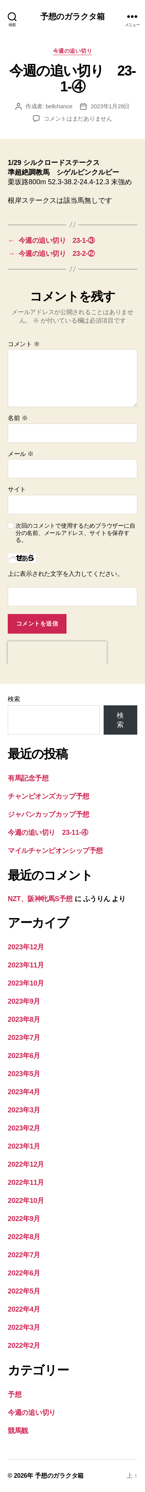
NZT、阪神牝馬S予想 (40, 899)
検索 (14, 699)
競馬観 (18, 1431)
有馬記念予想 (28, 778)
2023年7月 (24, 1037)
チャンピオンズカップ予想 (48, 796)
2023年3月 (24, 1110)
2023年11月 (26, 965)
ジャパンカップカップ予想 (48, 814)
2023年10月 (26, 983)
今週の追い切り (72, 51)
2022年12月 (26, 1164)
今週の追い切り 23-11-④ (48, 832)
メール (21, 454)
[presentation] (57, 652)
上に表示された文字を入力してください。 (65, 573)
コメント (24, 344)
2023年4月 (24, 1092)
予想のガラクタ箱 (72, 16)
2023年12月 (26, 947)
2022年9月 (24, 1219)
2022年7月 (24, 1255)
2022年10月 (26, 1200)
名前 (17, 418)
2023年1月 (24, 1146)
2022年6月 (24, 1273)
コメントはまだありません (78, 118)
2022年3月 (24, 1327)
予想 (14, 1394)
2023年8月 (24, 1019)
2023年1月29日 (110, 106)
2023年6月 (24, 1056)
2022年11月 (26, 1182)
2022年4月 (24, 1309)
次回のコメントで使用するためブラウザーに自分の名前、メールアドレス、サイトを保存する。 (75, 532)
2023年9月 (24, 1001)
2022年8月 (24, 1237)
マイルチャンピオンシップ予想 (55, 850)
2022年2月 (24, 1345)
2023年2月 (24, 1128)
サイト (17, 489)
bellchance (59, 106)
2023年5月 (24, 1074)
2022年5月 (24, 1291)
